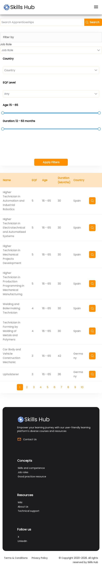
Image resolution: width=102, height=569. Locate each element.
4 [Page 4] (41, 387)
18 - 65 (46, 201)
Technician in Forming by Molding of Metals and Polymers (11, 331)
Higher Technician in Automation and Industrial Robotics (13, 200)
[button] (93, 22)
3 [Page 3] (34, 387)
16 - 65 (46, 356)
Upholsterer (11, 374)
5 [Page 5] (47, 387)
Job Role (6, 44)
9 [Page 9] (75, 387)
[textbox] (42, 22)
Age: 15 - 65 (10, 105)
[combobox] (51, 50)
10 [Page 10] (82, 387)
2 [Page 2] (27, 387)
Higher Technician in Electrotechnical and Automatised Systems (14, 227)
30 (59, 201)
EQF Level (9, 82)
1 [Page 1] (19, 387)
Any (6, 94)
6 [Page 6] (54, 387)
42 (59, 356)
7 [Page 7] (61, 387)
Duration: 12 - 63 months (19, 121)
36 (59, 374)
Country (8, 59)
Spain (77, 201)
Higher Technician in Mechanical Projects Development (12, 254)
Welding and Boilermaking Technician (11, 308)
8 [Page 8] (68, 387)
